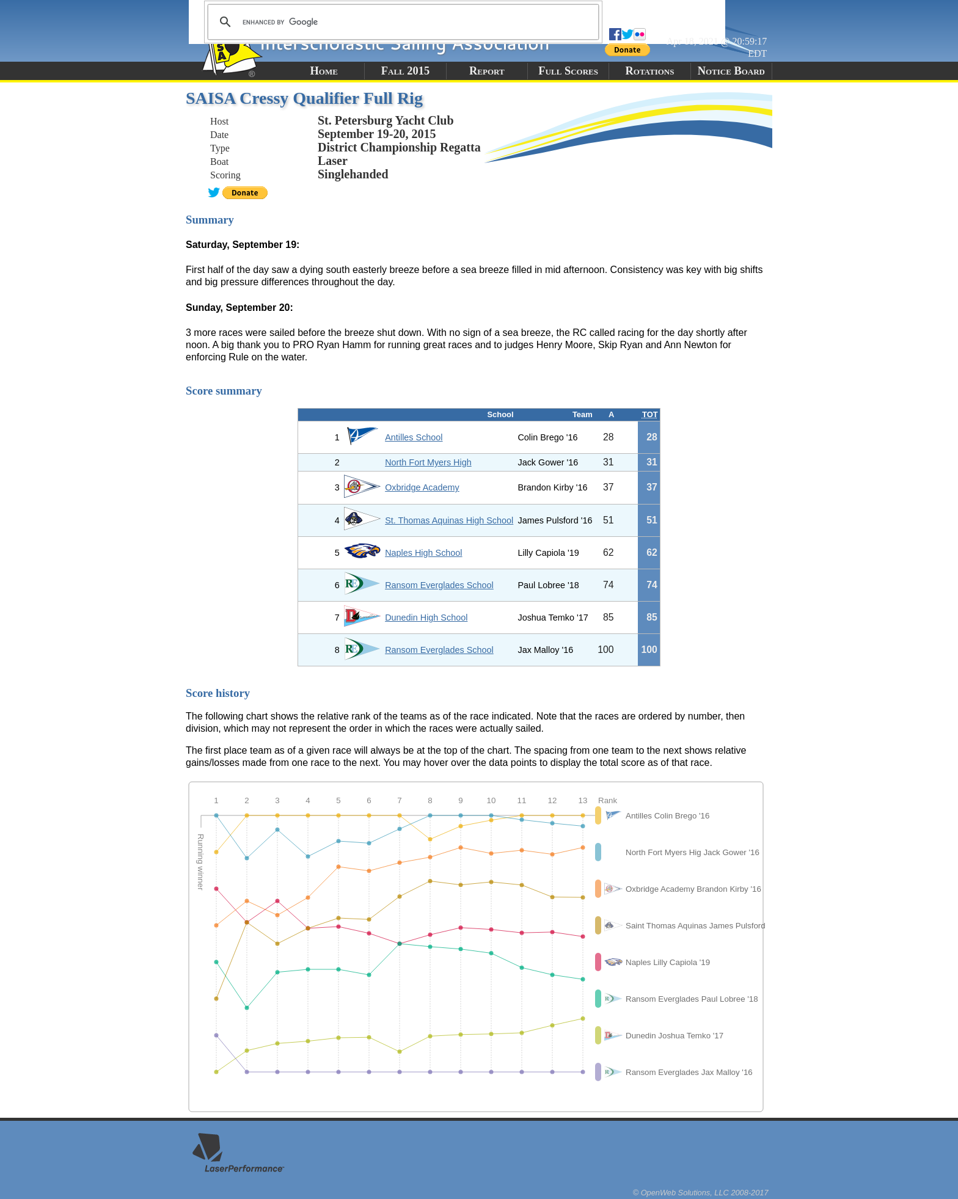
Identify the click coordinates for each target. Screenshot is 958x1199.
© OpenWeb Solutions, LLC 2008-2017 (701, 1192)
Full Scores (568, 71)
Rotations (649, 71)
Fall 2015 (405, 71)
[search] (401, 22)
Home (323, 71)
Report (487, 71)
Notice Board (731, 71)
